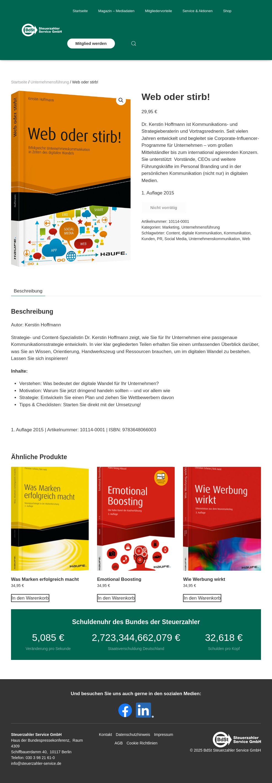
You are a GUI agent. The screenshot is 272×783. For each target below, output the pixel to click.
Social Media (176, 239)
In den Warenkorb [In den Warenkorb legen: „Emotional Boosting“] (116, 598)
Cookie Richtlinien (141, 743)
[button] (133, 43)
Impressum (163, 734)
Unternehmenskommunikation (214, 239)
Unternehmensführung (50, 82)
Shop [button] (227, 11)
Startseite (80, 11)
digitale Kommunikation (202, 233)
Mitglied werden (91, 43)
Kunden (148, 239)
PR (159, 239)
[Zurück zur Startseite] (41, 30)
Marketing (170, 227)
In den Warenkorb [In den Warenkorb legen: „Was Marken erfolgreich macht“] (30, 598)
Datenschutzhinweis (133, 734)
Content (173, 233)
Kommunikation (237, 233)
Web (246, 239)
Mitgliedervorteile (158, 11)
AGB (119, 743)
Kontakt (105, 734)
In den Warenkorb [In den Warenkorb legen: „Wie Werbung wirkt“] (202, 598)
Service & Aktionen (197, 11)
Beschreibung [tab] (28, 291)
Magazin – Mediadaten (116, 11)
